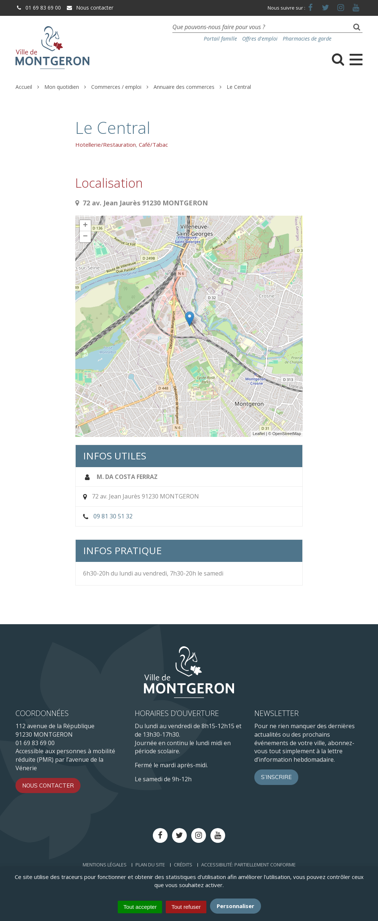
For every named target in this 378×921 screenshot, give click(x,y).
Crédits (183, 864)
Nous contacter (89, 7)
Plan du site (150, 864)
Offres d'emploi (260, 38)
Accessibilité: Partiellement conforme (248, 864)
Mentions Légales (105, 864)
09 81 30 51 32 (113, 516)
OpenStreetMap (286, 433)
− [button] (85, 236)
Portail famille (220, 38)
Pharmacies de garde (307, 38)
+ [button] (85, 225)
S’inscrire (276, 777)
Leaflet (258, 433)
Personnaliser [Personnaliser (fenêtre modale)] (235, 906)
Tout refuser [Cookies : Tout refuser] (185, 907)
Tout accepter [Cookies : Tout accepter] (140, 907)
